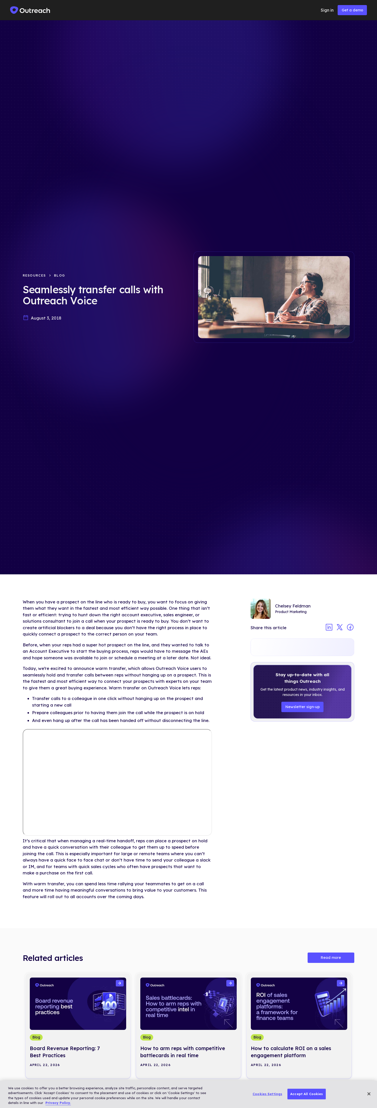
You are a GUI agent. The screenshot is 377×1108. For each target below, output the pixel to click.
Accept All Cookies (306, 1094)
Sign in (327, 10)
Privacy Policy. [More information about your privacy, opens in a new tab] (58, 1103)
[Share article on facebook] (350, 627)
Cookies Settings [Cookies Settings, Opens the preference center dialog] (267, 1094)
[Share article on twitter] (340, 627)
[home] (30, 10)
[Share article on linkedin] (329, 627)
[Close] (368, 1093)
